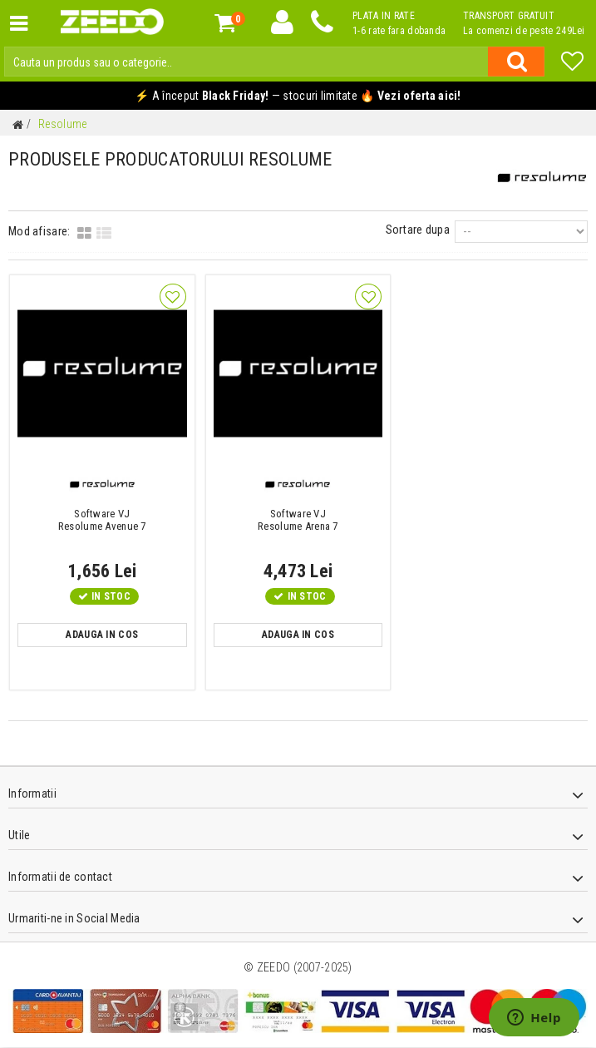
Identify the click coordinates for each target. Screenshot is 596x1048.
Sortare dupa (422, 230)
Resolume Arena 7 (298, 519)
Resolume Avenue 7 (101, 519)
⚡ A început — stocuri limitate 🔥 (298, 95)
